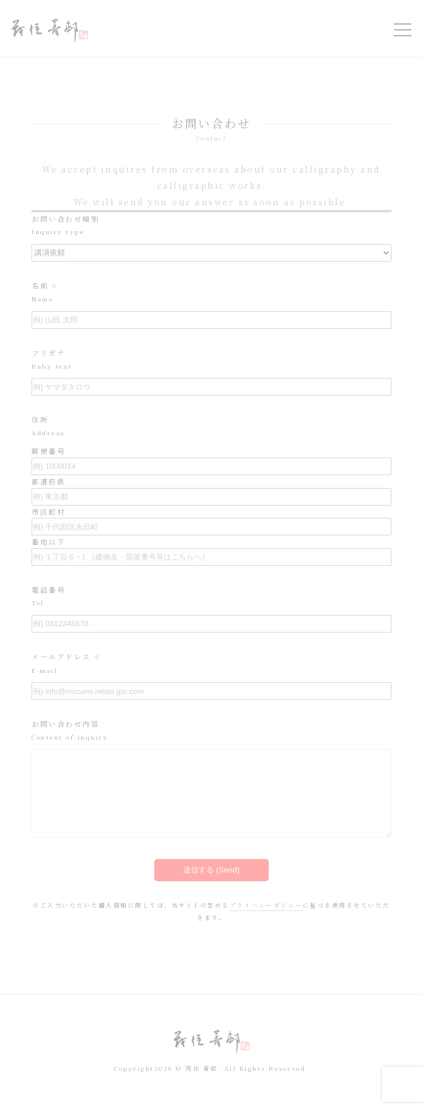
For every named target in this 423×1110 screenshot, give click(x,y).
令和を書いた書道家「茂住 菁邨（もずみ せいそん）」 (50, 30)
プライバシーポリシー (266, 922)
